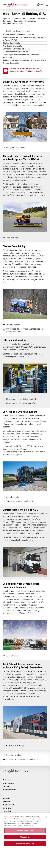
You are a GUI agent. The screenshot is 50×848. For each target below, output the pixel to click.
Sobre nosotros (30, 21)
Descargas (18, 21)
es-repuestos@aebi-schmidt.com (23, 355)
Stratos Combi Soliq (11, 43)
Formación (7, 21)
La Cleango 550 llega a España (16, 48)
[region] (25, 830)
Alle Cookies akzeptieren (25, 844)
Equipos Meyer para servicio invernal (18, 34)
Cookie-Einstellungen (25, 830)
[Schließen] (46, 817)
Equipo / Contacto (19, 19)
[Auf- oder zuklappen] (16, 31)
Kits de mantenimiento (12, 46)
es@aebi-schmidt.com (23, 540)
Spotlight (6, 19)
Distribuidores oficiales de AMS (16, 51)
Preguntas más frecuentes (13, 23)
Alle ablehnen (25, 837)
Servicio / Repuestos (37, 19)
